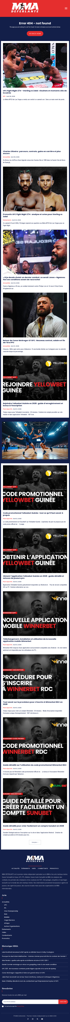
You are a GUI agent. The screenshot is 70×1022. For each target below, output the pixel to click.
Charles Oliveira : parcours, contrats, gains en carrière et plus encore (32, 152)
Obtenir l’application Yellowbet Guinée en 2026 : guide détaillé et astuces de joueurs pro (33, 577)
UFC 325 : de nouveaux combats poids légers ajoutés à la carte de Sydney (29, 969)
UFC (4, 96)
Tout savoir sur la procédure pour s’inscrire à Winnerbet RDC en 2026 (33, 703)
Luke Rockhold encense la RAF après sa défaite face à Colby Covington (28, 952)
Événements (7, 220)
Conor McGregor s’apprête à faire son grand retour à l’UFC (23, 973)
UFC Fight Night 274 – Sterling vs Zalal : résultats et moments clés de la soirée (35, 91)
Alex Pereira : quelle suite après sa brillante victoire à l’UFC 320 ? (25, 960)
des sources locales (28, 886)
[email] (30, 1002)
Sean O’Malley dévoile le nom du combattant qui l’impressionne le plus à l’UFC (30, 981)
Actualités (6, 157)
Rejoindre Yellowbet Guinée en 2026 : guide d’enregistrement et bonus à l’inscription (33, 404)
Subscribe (63, 1002)
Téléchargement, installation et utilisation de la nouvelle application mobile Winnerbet (29, 640)
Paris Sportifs (7, 409)
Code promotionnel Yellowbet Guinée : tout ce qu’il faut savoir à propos (33, 514)
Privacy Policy (20, 1006)
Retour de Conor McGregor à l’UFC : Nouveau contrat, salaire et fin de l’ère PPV (34, 341)
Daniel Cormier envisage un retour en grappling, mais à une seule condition (29, 964)
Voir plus (35, 842)
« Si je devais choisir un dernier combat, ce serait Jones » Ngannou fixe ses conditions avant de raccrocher (34, 278)
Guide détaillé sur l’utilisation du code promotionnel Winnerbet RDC (35, 765)
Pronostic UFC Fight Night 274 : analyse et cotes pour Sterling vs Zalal (32, 215)
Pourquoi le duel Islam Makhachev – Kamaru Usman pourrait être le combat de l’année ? (34, 956)
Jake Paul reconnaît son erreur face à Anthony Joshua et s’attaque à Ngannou (31, 977)
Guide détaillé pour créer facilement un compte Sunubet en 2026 (33, 826)
